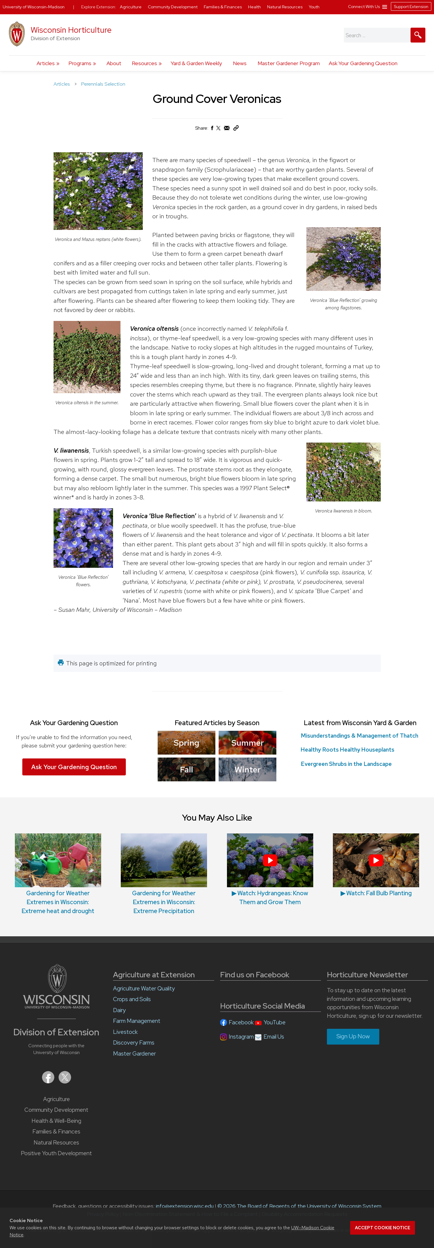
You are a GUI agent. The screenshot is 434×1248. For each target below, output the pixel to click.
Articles (46, 63)
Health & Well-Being (56, 1121)
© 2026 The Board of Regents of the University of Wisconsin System (299, 1205)
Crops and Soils (132, 999)
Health (255, 7)
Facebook (241, 1022)
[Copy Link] (236, 129)
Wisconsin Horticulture (71, 30)
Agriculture (56, 1099)
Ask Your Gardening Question (363, 63)
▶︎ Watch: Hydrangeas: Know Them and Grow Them (270, 869)
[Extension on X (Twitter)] (65, 1081)
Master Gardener (134, 1053)
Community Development (56, 1110)
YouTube (275, 1022)
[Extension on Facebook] (49, 1081)
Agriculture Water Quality (144, 988)
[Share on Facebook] (212, 129)
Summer (247, 742)
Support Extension (411, 6)
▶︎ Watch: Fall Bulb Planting (376, 865)
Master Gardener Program (289, 63)
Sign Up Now (353, 1036)
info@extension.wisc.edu (185, 1205)
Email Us (274, 1036)
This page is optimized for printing (111, 663)
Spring (186, 742)
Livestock (125, 1032)
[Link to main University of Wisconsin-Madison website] (56, 1006)
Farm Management (136, 1021)
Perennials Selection (103, 84)
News (240, 63)
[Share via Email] (227, 129)
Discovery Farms (133, 1042)
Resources (144, 63)
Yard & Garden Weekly (196, 63)
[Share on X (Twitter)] (218, 130)
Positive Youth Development (56, 1153)
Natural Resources (56, 1142)
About (113, 63)
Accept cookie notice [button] (382, 1228)
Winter (247, 769)
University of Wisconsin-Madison (34, 7)
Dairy (119, 1010)
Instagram (241, 1036)
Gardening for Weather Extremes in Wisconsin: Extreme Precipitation (164, 874)
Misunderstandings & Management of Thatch (359, 735)
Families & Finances (56, 1131)
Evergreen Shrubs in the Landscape (346, 764)
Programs (79, 63)
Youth (314, 7)
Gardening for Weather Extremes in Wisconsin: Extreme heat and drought (58, 874)
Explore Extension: (98, 7)
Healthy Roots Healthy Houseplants (347, 749)
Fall (186, 769)
